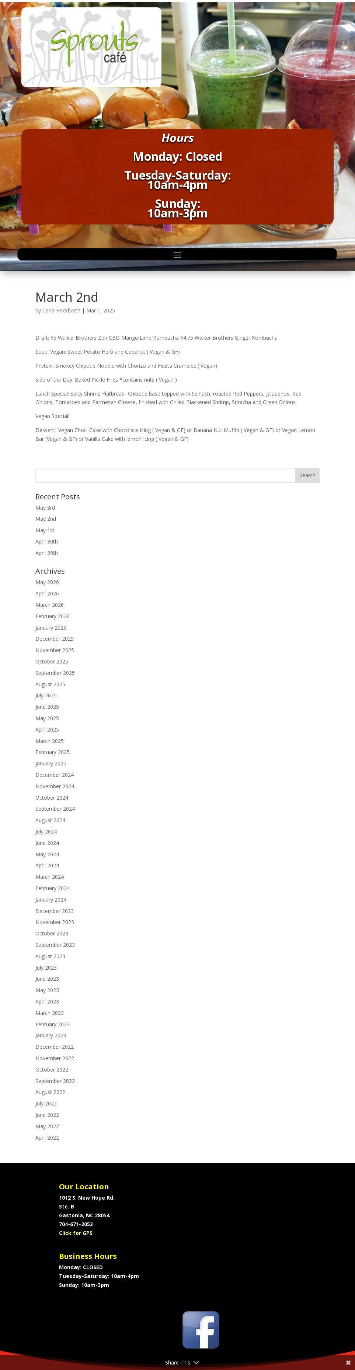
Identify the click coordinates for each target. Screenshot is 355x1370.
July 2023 (46, 967)
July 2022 (46, 1103)
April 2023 (47, 1001)
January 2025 (50, 763)
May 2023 (47, 990)
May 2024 (47, 854)
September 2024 (55, 808)
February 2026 (52, 616)
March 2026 (49, 604)
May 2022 (47, 1126)
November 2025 (54, 650)
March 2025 (49, 740)
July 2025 (46, 695)
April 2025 (47, 729)
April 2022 (47, 1137)
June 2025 (47, 706)
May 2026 (47, 581)
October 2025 (51, 661)
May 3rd (45, 507)
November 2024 (54, 786)
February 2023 (52, 1024)
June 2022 (47, 1114)
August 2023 (50, 956)
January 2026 (50, 627)
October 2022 (51, 1069)
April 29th (46, 552)
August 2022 (50, 1091)
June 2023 (47, 978)
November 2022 (54, 1058)
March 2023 (49, 1012)
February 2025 (52, 751)
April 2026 (47, 593)
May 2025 (47, 718)
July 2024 (46, 831)
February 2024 (52, 888)
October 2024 (51, 797)
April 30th (46, 541)
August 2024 (50, 820)
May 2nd (45, 518)
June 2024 (47, 842)
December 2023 (54, 910)
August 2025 (50, 684)
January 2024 (50, 899)
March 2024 (49, 876)
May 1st (45, 530)
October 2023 (51, 933)
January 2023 (50, 1035)
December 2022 (54, 1046)
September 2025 (55, 672)
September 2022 (55, 1080)
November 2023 (54, 921)
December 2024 (54, 774)
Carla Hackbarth (61, 310)
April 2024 (47, 865)
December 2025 (54, 638)
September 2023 (55, 944)
